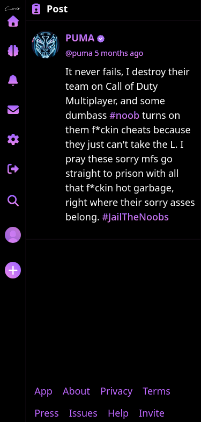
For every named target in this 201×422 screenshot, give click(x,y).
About (76, 390)
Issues (83, 412)
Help (118, 412)
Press (46, 412)
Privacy (116, 390)
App (43, 390)
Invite (152, 412)
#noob (124, 115)
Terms (156, 390)
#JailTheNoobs (135, 216)
